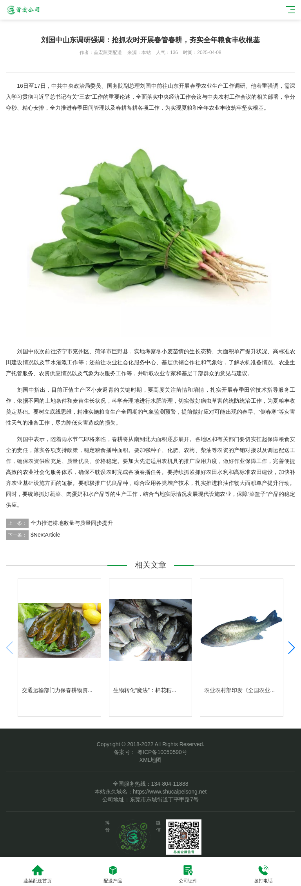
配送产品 (112, 874)
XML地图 (151, 760)
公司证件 (188, 874)
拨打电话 (263, 874)
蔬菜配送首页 (38, 874)
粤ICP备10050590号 (161, 752)
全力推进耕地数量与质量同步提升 (72, 523)
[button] (291, 647)
